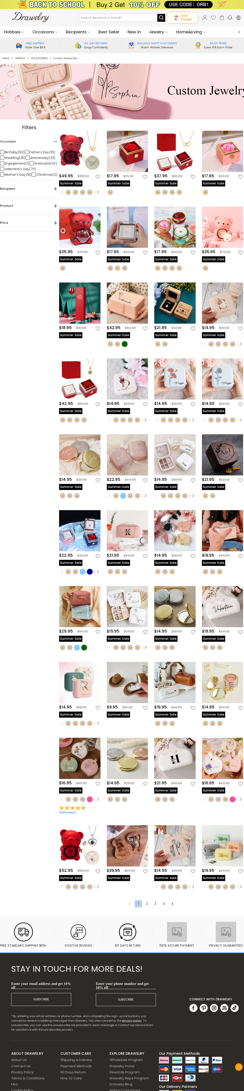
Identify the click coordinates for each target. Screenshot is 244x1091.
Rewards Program (125, 1072)
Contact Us (21, 1066)
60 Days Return (73, 1072)
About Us (19, 1059)
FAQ (14, 1084)
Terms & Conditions (28, 1078)
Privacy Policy (22, 1072)
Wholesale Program (126, 1059)
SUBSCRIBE (41, 999)
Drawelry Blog (121, 1084)
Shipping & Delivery (76, 1059)
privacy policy (132, 1021)
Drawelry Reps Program (129, 1078)
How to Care (71, 1078)
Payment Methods (76, 1066)
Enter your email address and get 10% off (41, 985)
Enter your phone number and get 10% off (122, 985)
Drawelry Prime (122, 1066)
